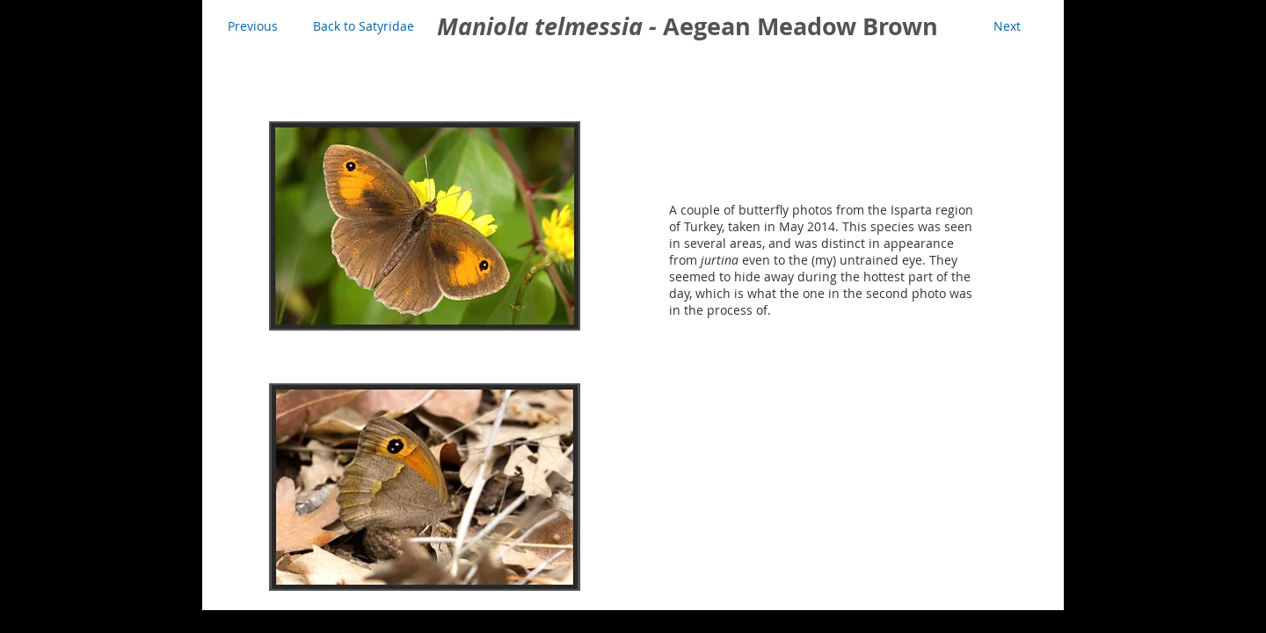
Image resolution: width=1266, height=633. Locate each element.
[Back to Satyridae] (363, 26)
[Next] (1007, 26)
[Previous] (252, 26)
